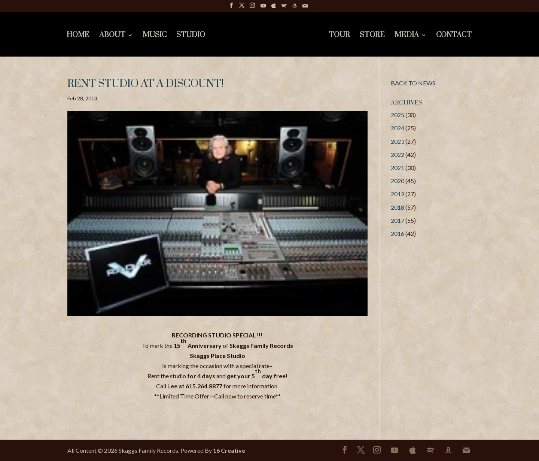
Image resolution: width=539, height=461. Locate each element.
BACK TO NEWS (413, 83)
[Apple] (274, 7)
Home (78, 36)
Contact (454, 36)
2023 (397, 141)
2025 (397, 114)
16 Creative (229, 450)
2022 (397, 154)
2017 (397, 220)
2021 (397, 167)
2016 (397, 233)
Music (155, 36)
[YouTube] (263, 7)
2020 (397, 180)
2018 (397, 207)
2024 (397, 127)
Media (407, 36)
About (112, 36)
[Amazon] (295, 7)
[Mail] (305, 7)
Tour (339, 36)
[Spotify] (284, 7)
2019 (397, 193)
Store (372, 36)
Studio (190, 36)
